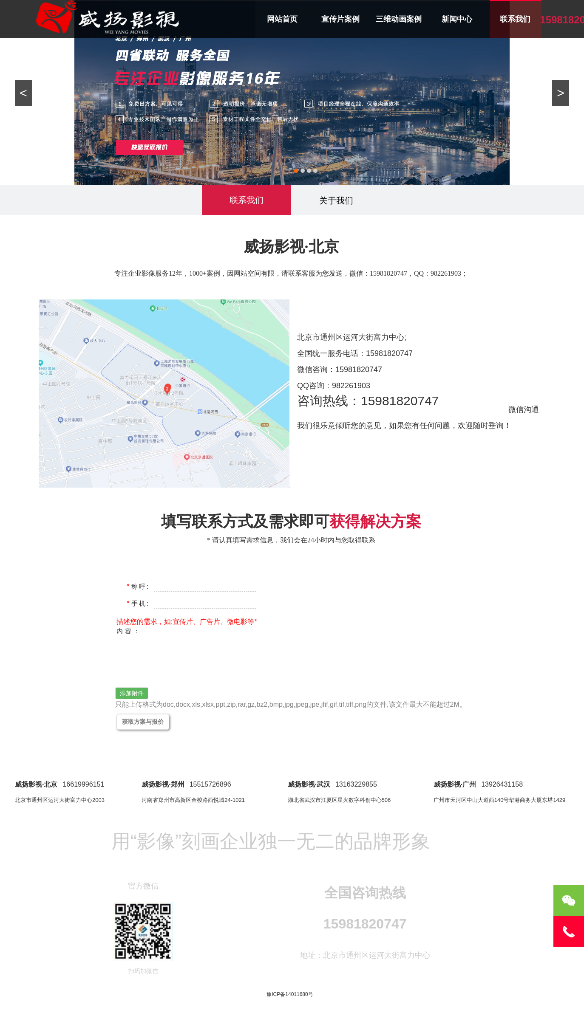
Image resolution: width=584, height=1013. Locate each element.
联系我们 (515, 19)
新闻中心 (457, 19)
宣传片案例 (340, 19)
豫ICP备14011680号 (289, 994)
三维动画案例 (399, 19)
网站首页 (282, 19)
